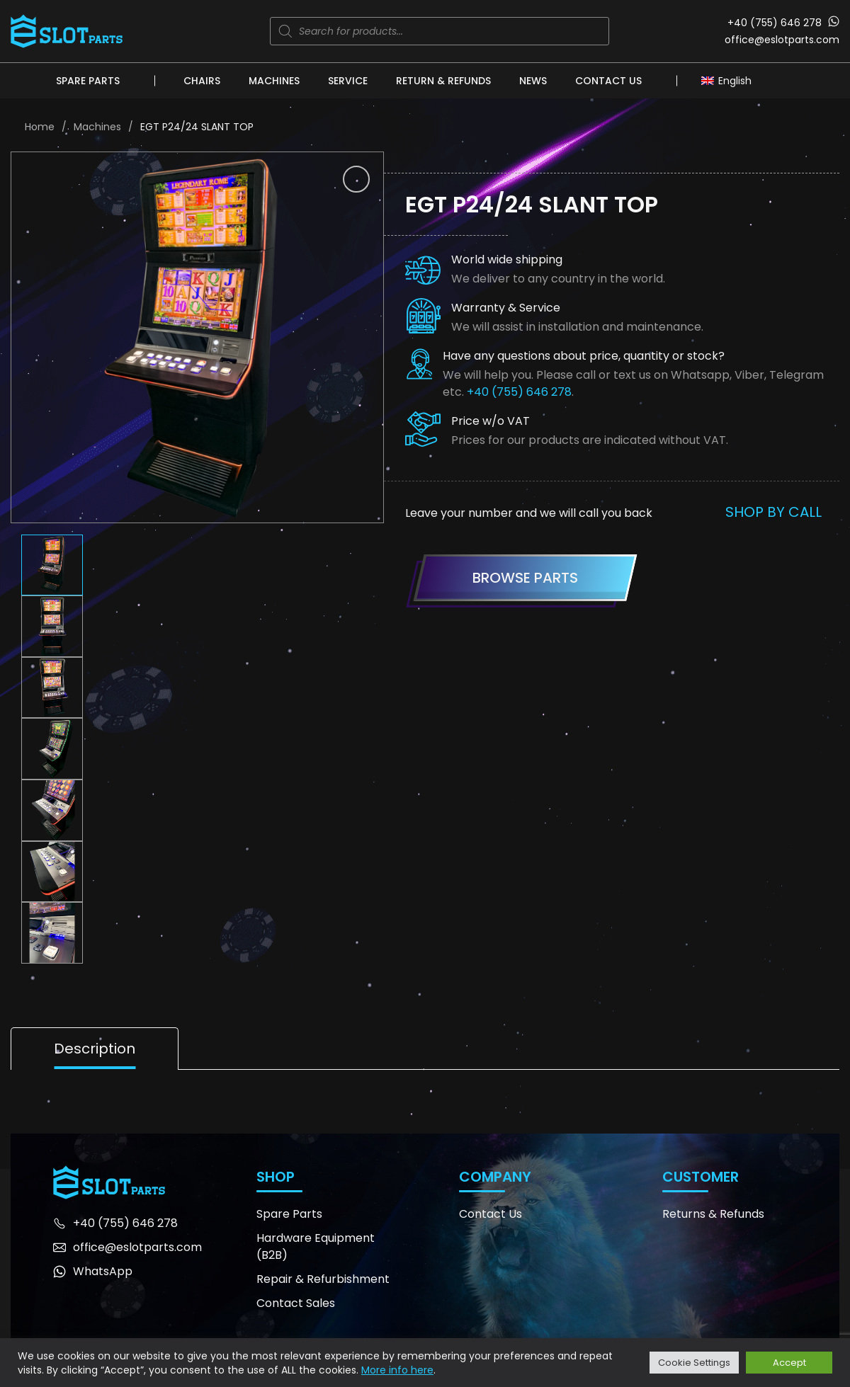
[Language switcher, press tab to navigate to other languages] (730, 80)
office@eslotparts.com (782, 40)
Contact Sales (295, 1303)
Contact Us (608, 81)
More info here (397, 1370)
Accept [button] (789, 1362)
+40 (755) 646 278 (774, 23)
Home (40, 126)
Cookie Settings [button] (694, 1362)
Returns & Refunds (713, 1214)
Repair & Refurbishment (323, 1279)
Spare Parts (88, 81)
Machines (274, 81)
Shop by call (773, 512)
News (533, 81)
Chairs (201, 81)
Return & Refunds (443, 81)
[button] (356, 179)
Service (348, 81)
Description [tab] (94, 1048)
